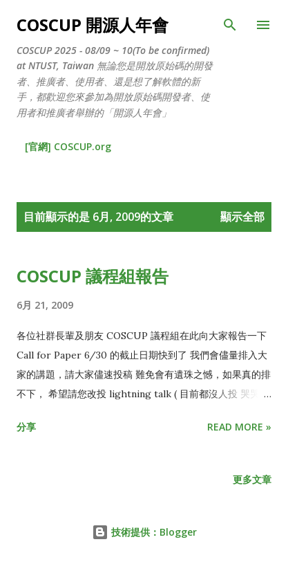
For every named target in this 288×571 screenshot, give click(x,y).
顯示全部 (242, 216)
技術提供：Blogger (144, 531)
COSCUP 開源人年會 (93, 24)
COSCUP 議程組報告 (93, 275)
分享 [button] (26, 426)
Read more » (239, 426)
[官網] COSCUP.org (68, 146)
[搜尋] (230, 25)
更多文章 (252, 479)
